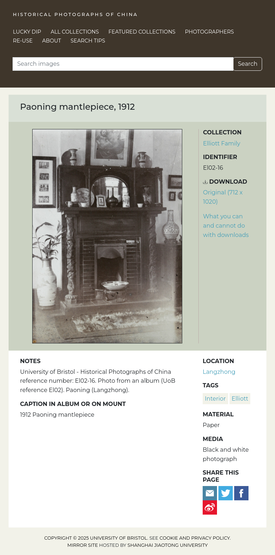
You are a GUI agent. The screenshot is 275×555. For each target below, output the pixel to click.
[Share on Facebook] (241, 492)
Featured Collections (141, 32)
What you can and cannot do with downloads (226, 225)
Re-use (23, 41)
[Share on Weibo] (210, 507)
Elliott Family (221, 143)
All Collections (75, 32)
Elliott (240, 398)
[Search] (123, 64)
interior (215, 398)
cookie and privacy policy (195, 538)
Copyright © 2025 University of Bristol (96, 538)
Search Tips (88, 41)
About (51, 41)
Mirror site (82, 545)
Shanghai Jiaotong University (167, 545)
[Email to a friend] (210, 492)
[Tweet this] (226, 492)
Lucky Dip (27, 32)
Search (247, 63)
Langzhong (219, 371)
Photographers (209, 32)
